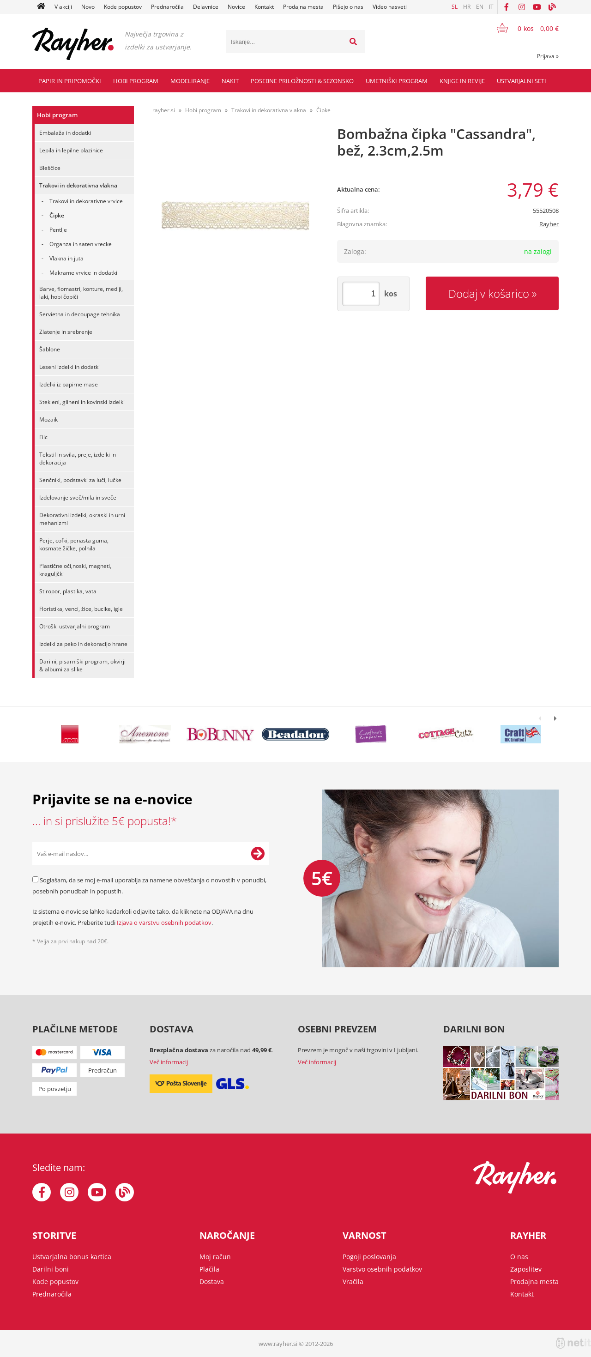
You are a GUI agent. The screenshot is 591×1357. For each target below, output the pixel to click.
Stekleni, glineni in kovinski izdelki (82, 402)
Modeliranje (190, 81)
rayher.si (163, 110)
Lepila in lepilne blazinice (71, 150)
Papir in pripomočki (69, 81)
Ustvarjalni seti (521, 81)
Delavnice (205, 7)
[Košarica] (522, 28)
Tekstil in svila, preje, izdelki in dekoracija (77, 458)
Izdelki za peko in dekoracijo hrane (83, 644)
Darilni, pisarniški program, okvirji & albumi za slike (82, 665)
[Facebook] (506, 6)
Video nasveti (390, 7)
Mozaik (48, 419)
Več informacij (169, 1062)
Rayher (549, 224)
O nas (519, 1256)
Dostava (211, 1281)
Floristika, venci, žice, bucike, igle (81, 609)
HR (466, 7)
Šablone (49, 349)
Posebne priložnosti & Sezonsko (302, 81)
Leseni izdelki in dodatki (69, 367)
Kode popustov (123, 7)
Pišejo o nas (348, 7)
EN (479, 7)
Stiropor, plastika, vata (67, 591)
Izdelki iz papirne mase (68, 384)
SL (455, 7)
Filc (43, 437)
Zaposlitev (526, 1269)
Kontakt (264, 7)
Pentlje (58, 230)
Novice (236, 7)
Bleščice (49, 168)
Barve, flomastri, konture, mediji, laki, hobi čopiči (81, 293)
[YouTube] (537, 6)
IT (491, 7)
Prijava (548, 56)
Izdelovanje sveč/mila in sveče (77, 497)
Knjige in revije (462, 81)
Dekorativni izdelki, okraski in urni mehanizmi (82, 519)
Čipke (56, 215)
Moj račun (215, 1256)
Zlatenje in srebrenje (65, 332)
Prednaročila (167, 7)
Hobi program (135, 81)
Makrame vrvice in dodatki (83, 273)
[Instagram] (521, 6)
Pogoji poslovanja (369, 1256)
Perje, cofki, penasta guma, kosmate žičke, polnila (74, 544)
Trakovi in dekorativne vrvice (86, 201)
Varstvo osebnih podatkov (382, 1269)
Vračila (353, 1281)
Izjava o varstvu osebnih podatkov (164, 922)
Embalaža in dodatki (65, 133)
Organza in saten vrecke (80, 244)
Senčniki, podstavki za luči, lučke (80, 480)
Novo (88, 7)
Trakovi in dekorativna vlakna (78, 185)
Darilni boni (50, 1269)
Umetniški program (397, 81)
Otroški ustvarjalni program (74, 626)
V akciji (63, 7)
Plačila (209, 1269)
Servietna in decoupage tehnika (79, 314)
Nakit (230, 81)
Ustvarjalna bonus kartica (71, 1256)
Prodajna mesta (303, 7)
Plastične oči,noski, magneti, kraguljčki (75, 570)
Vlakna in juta (66, 258)
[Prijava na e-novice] (257, 853)
